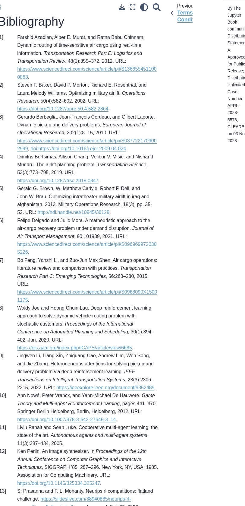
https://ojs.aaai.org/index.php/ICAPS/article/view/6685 (74, 347)
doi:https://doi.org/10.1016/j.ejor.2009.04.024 (78, 148)
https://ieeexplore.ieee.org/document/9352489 (105, 387)
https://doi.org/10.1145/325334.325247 (58, 483)
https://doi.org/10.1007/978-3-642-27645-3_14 (66, 419)
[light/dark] (144, 7)
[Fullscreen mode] (132, 7)
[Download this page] (121, 7)
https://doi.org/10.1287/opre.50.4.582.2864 (62, 108)
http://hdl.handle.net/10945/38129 (73, 212)
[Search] (156, 7)
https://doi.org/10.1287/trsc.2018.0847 (58, 180)
